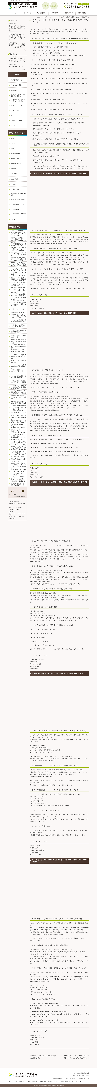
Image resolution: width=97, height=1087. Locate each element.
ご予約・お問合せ (82, 13)
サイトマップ (75, 1081)
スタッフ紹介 (15, 110)
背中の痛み (14, 168)
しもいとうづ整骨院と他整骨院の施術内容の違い (18, 320)
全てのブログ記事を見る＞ (20, 496)
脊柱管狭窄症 (15, 189)
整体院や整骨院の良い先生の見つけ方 (18, 336)
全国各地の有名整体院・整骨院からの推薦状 (18, 100)
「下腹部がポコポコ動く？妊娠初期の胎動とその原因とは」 (18, 434)
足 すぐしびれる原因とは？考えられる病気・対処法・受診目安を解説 (18, 478)
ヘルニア (14, 184)
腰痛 (12, 138)
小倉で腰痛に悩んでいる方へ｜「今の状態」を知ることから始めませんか (18, 259)
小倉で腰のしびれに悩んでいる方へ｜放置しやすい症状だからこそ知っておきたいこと (18, 283)
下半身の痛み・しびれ (18, 209)
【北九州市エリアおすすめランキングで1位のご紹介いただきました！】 (17, 60)
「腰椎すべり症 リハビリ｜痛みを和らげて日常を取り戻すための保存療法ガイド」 (75, 1057)
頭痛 (12, 148)
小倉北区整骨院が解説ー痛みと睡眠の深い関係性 (18, 402)
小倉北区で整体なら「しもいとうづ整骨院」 (48, 1085)
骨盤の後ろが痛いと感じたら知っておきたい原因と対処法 (43, 1057)
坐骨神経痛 (14, 179)
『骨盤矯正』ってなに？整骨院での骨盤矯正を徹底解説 (18, 356)
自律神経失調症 (16, 153)
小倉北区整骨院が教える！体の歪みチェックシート (18, 412)
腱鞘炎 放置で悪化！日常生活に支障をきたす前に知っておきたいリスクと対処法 (18, 423)
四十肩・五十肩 (16, 158)
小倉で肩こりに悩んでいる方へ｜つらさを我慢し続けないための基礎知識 (18, 277)
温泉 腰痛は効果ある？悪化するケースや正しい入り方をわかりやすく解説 (17, 37)
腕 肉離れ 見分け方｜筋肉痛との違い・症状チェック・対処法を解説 (17, 45)
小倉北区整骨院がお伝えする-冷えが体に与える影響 (18, 397)
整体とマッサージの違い (18, 309)
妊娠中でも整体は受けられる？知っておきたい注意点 (18, 341)
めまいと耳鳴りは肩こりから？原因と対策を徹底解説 (18, 417)
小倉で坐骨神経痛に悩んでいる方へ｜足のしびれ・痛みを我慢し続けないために (18, 290)
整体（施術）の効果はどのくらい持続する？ (18, 325)
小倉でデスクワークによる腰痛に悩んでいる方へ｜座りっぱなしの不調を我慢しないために (18, 315)
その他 (13, 219)
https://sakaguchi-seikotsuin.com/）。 (58, 243)
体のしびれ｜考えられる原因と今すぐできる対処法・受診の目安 (18, 459)
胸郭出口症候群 (16, 163)
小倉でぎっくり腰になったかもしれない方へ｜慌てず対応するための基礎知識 (18, 271)
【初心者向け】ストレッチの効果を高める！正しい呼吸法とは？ (18, 387)
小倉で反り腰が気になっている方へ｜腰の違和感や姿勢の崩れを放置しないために (18, 303)
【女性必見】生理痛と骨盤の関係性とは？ (18, 376)
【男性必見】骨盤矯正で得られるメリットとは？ (18, 381)
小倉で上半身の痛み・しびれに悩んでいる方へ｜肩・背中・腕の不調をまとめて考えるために (18, 233)
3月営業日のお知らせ (16, 66)
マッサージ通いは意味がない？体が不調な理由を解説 (18, 346)
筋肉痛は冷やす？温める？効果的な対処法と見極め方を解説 (18, 429)
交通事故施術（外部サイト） (18, 214)
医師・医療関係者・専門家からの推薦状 (18, 95)
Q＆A (13, 115)
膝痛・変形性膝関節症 (18, 199)
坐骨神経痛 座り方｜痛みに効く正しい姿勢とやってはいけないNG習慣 (18, 449)
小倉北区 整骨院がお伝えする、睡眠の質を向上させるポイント (18, 407)
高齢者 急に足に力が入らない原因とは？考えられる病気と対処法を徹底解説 (18, 465)
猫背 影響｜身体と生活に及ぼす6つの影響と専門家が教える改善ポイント (18, 483)
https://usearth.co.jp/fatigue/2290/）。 (41, 581)
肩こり (13, 143)
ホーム (14, 13)
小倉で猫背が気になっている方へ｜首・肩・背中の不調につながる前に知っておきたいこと (18, 246)
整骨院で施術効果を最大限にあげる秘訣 (18, 331)
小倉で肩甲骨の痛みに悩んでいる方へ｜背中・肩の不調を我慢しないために (18, 253)
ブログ (45, 17)
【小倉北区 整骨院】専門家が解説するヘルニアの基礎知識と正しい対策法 (18, 392)
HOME (38, 17)
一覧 (24, 50)
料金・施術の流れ (42, 13)
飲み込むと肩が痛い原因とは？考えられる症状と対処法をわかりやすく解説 (17, 28)
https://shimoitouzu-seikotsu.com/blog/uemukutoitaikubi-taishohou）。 (50, 430)
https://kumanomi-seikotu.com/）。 (62, 264)
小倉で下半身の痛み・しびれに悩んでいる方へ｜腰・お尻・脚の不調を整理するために (18, 240)
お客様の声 (55, 13)
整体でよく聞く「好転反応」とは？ (18, 361)
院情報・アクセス (69, 13)
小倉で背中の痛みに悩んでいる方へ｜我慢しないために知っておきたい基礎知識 (18, 296)
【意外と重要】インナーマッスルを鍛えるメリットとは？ (18, 371)
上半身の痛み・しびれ (18, 204)
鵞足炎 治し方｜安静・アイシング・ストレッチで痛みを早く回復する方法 (18, 444)
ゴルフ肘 (14, 174)
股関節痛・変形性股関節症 (18, 194)
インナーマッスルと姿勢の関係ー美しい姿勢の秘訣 (18, 366)
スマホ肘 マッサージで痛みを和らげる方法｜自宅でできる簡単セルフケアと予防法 (18, 472)
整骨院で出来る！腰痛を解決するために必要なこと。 (18, 351)
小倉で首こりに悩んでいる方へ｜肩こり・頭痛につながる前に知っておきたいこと (18, 265)
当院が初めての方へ (28, 13)
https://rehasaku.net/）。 (56, 284)
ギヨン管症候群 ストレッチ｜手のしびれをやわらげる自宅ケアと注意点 (18, 454)
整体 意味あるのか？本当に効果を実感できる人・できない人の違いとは (18, 439)
